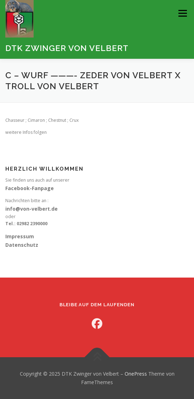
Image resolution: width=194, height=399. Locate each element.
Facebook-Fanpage (29, 188)
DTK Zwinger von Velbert (67, 48)
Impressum (19, 236)
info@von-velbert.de (31, 208)
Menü (182, 13)
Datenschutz (21, 244)
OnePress (136, 373)
